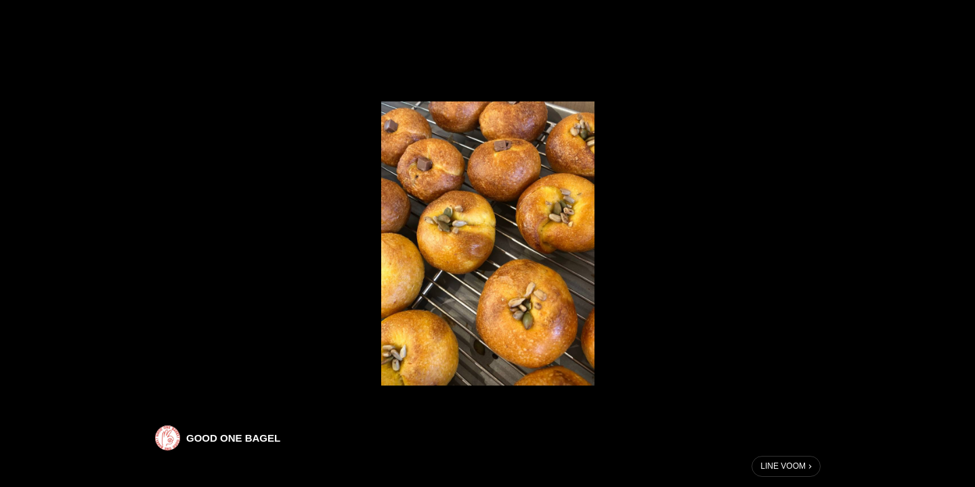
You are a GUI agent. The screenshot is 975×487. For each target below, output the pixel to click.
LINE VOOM (783, 466)
